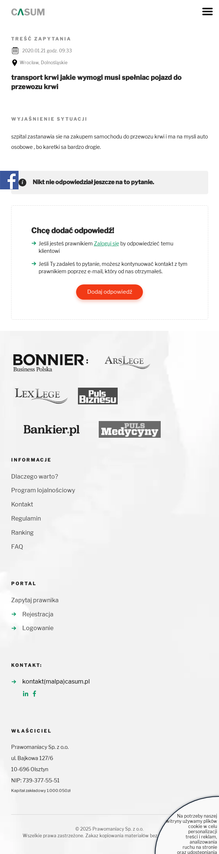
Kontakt (22, 504)
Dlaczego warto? (34, 476)
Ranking (22, 532)
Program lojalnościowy (43, 490)
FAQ (17, 546)
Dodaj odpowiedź (109, 292)
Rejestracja (37, 614)
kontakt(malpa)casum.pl (56, 681)
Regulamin (26, 518)
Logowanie (37, 628)
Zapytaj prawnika (35, 600)
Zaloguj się (106, 243)
